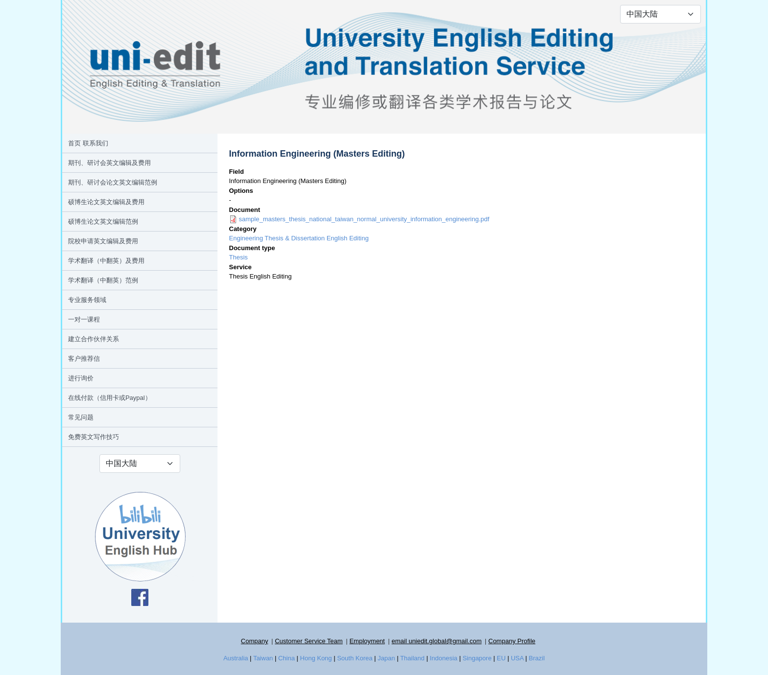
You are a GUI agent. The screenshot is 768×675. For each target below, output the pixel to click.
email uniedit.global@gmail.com (436, 641)
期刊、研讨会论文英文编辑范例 (112, 182)
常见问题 (81, 417)
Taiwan (263, 658)
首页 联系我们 (88, 143)
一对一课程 (84, 319)
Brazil (537, 658)
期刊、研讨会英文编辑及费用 (109, 162)
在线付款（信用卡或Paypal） (109, 397)
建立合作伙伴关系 (93, 339)
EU (501, 658)
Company (254, 641)
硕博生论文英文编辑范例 (103, 221)
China (286, 658)
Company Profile (511, 641)
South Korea (354, 658)
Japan (386, 658)
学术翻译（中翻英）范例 (103, 280)
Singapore (476, 658)
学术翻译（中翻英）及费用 (106, 260)
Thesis (238, 257)
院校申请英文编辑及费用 (103, 241)
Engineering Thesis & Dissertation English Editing (299, 238)
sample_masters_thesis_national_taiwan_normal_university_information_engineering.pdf (364, 219)
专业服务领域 (87, 299)
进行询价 (81, 378)
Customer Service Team (308, 641)
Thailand (412, 658)
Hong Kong (316, 658)
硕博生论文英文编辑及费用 (106, 202)
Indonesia (443, 658)
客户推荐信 (84, 358)
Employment (366, 641)
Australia (235, 658)
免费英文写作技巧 (93, 437)
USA (517, 658)
